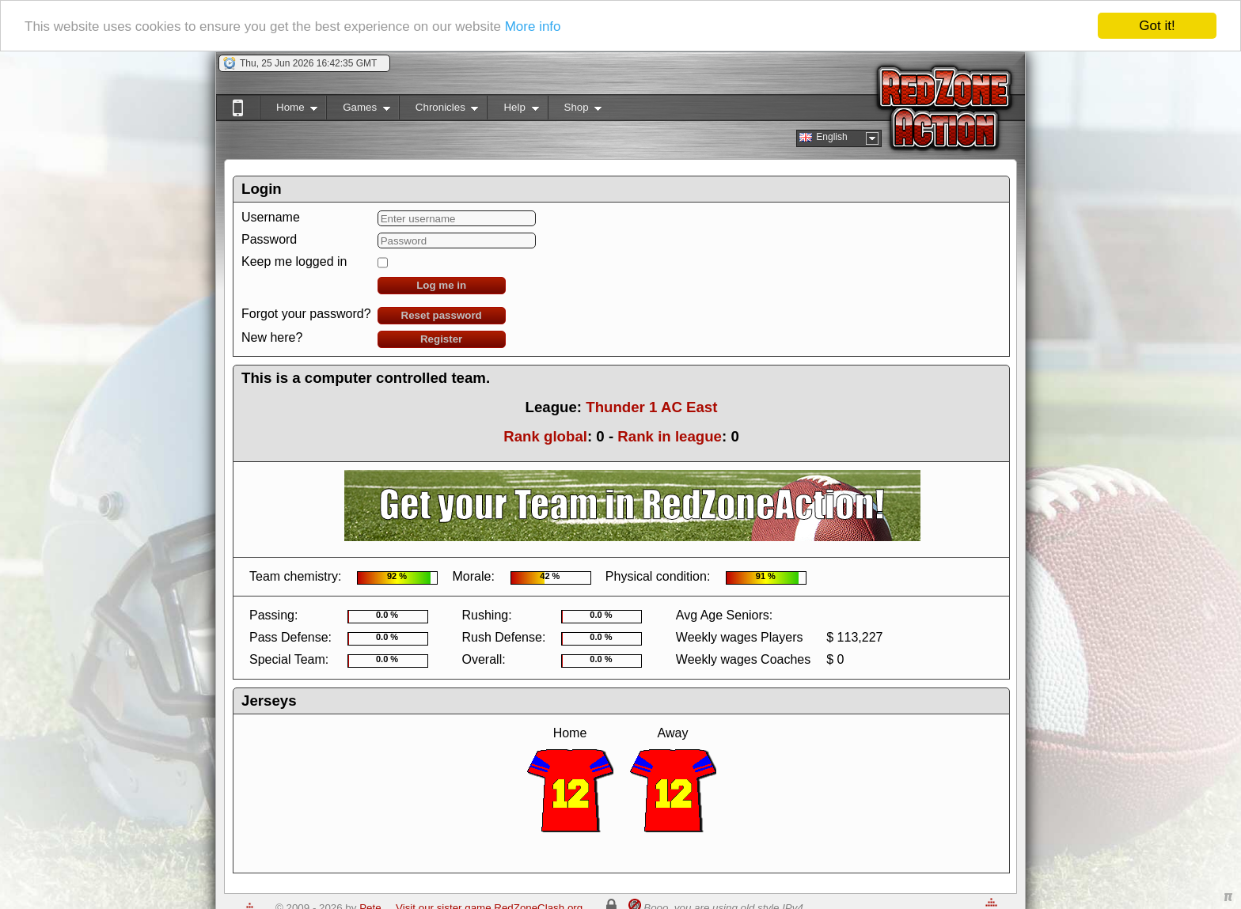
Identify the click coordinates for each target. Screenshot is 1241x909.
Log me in (441, 285)
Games (358, 110)
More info (533, 26)
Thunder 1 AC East (651, 407)
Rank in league (669, 436)
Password (269, 239)
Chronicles (439, 110)
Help (512, 110)
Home (288, 110)
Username (270, 217)
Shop (575, 110)
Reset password (441, 315)
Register (441, 339)
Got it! (1157, 25)
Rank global (545, 436)
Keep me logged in (294, 261)
